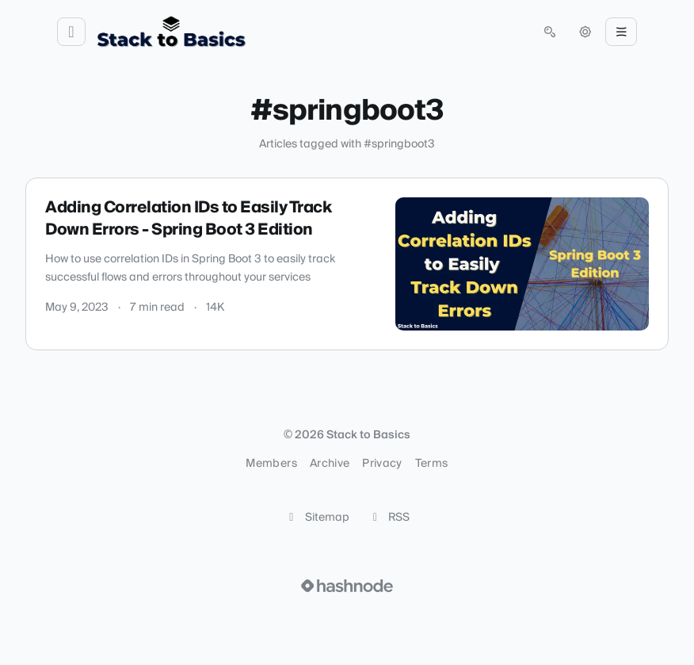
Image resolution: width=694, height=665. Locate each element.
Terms (431, 463)
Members (271, 463)
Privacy (382, 463)
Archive (329, 463)
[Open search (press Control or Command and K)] (550, 31)
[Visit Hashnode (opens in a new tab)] (347, 586)
